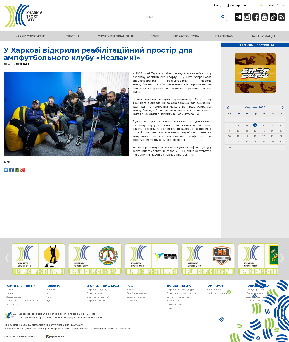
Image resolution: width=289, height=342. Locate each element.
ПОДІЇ (130, 285)
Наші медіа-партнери (217, 293)
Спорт (169, 308)
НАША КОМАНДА (257, 285)
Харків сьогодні (14, 297)
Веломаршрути (174, 304)
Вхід (218, 5)
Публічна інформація (257, 293)
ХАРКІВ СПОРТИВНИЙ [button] (32, 36)
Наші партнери (214, 289)
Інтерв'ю (50, 293)
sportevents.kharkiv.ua (28, 336)
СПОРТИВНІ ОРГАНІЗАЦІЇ (103, 285)
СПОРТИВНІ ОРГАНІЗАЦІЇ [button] (116, 36)
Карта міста (12, 304)
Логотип (10, 289)
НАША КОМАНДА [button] (263, 36)
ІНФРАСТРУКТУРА (178, 285)
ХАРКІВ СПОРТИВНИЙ (20, 285)
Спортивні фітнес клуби (98, 297)
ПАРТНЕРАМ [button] (224, 36)
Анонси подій (133, 289)
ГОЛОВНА (53, 285)
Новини (50, 289)
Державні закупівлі (256, 297)
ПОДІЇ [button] (155, 36)
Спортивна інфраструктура (180, 289)
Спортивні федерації (97, 289)
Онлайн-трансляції (136, 297)
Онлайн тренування (136, 293)
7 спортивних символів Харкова (23, 300)
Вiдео (49, 300)
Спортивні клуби (95, 293)
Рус (282, 5)
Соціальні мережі (255, 300)
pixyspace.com (57, 336)
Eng (272, 5)
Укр (261, 5)
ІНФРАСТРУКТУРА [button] (186, 36)
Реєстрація (236, 5)
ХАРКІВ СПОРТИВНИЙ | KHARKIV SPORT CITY (23, 16)
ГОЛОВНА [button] (72, 36)
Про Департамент (255, 289)
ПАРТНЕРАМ (214, 285)
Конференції (132, 300)
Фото (48, 297)
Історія (9, 293)
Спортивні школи (95, 300)
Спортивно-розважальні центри (182, 293)
